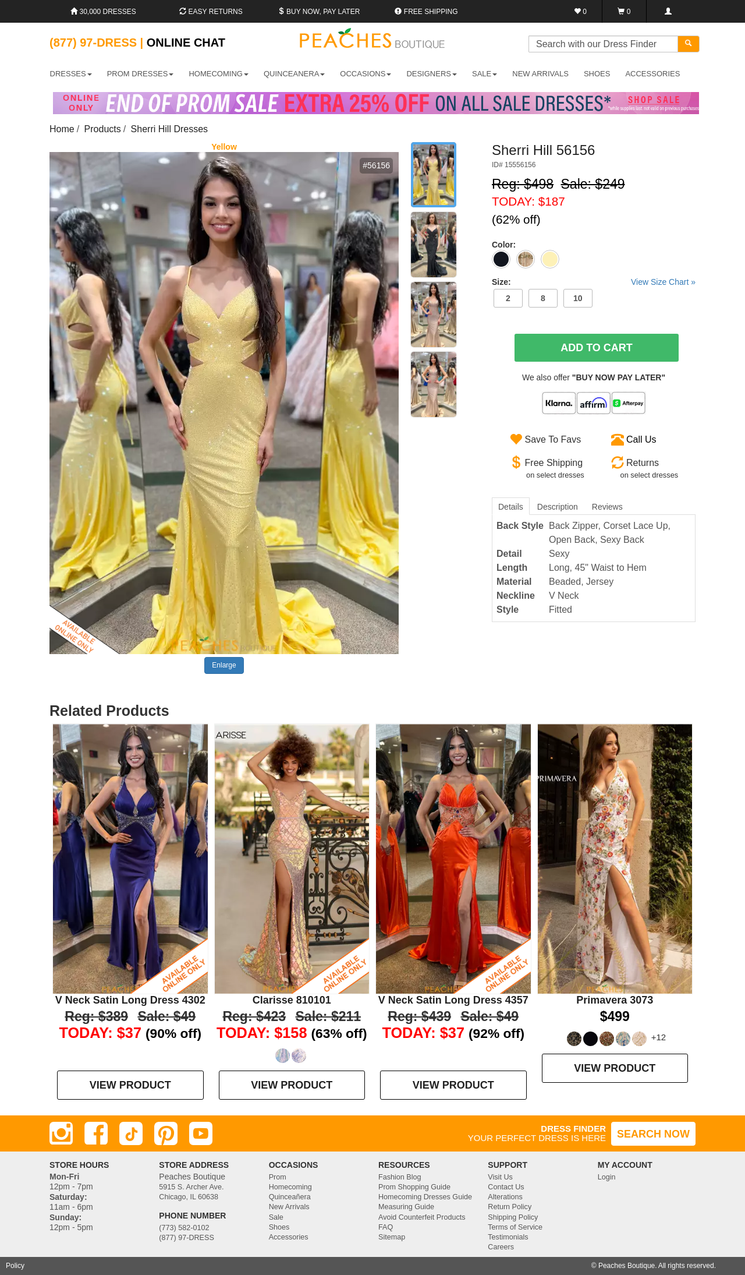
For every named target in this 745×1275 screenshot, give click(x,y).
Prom (277, 1177)
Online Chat (186, 42)
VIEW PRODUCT (130, 1085)
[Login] (668, 11)
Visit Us (500, 1177)
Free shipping (426, 12)
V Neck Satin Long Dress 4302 (130, 1000)
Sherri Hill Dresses (169, 129)
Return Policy (509, 1207)
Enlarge (224, 665)
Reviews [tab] (607, 506)
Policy (15, 1266)
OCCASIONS (365, 73)
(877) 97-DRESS (186, 1238)
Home (61, 129)
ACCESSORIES (652, 73)
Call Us (641, 439)
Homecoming (290, 1187)
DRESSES (71, 73)
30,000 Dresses (103, 12)
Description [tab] (557, 506)
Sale (276, 1217)
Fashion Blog (399, 1177)
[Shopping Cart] (624, 11)
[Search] (688, 44)
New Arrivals (540, 73)
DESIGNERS (431, 73)
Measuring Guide (406, 1207)
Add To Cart (596, 348)
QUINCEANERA (294, 73)
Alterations (505, 1197)
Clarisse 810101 (292, 1000)
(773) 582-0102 (184, 1228)
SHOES (597, 73)
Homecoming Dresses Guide (425, 1197)
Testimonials (508, 1237)
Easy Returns (210, 12)
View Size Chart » (663, 282)
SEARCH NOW (653, 1134)
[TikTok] (131, 1133)
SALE (484, 73)
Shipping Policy (513, 1217)
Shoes (279, 1227)
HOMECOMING (218, 73)
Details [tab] (510, 506)
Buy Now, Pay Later (319, 12)
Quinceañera (290, 1197)
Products (102, 129)
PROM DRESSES (140, 73)
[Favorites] (580, 11)
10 (578, 298)
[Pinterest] (166, 1133)
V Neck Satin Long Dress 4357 (453, 1000)
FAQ (385, 1227)
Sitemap (391, 1237)
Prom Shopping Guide (414, 1187)
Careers (501, 1247)
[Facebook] (96, 1133)
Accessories (288, 1237)
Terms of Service (515, 1227)
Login (607, 1177)
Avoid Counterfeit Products (422, 1217)
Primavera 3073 (614, 1000)
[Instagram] (61, 1133)
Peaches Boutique (626, 1266)
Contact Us (506, 1187)
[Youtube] (200, 1133)
